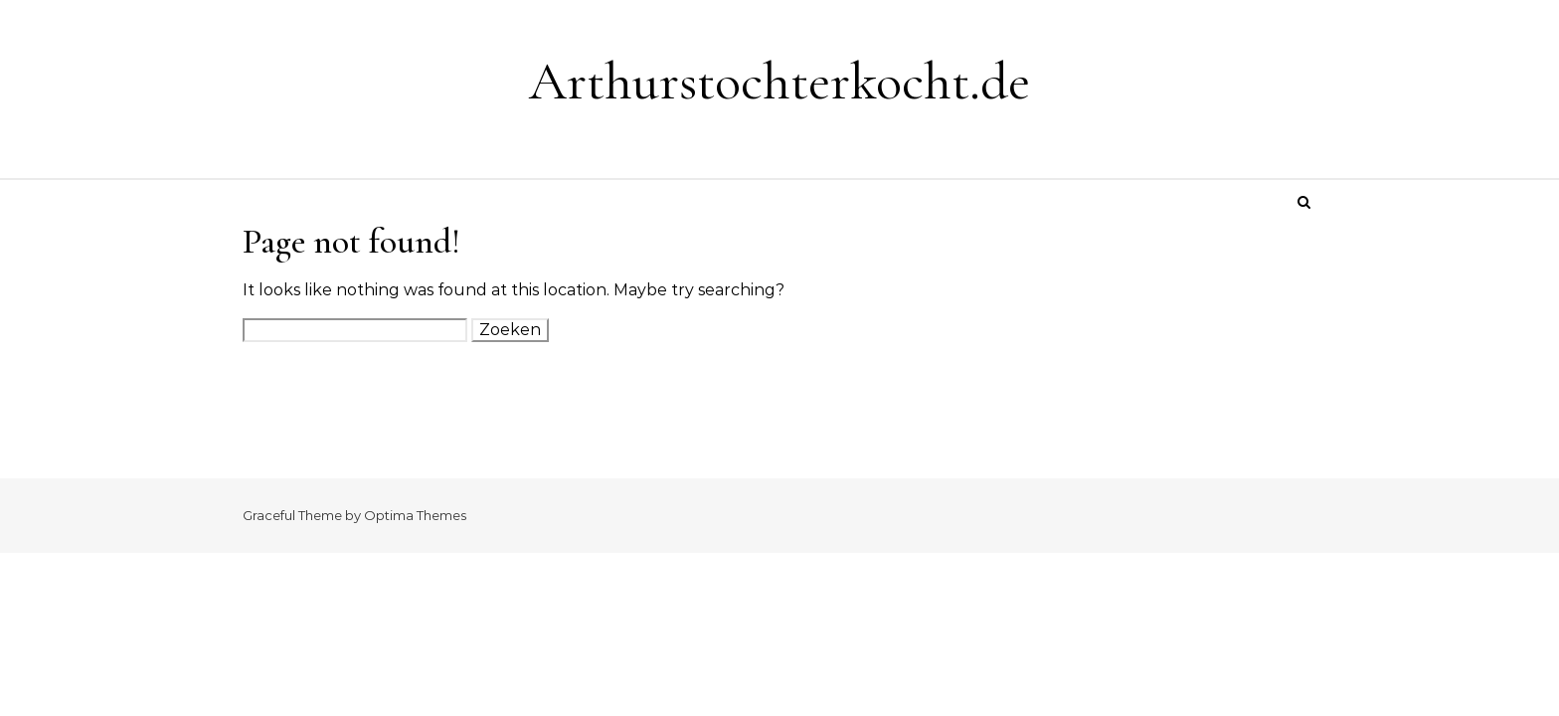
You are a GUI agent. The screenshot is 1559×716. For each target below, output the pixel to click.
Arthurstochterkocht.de (779, 81)
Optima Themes (415, 515)
